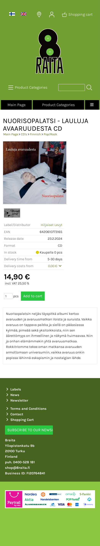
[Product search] (71, 87)
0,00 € (55, 266)
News (12, 395)
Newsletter (16, 400)
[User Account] (52, 15)
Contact (14, 414)
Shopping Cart (19, 420)
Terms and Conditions (26, 409)
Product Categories (58, 105)
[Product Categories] (28, 87)
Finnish (35, 134)
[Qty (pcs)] (8, 296)
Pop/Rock (50, 134)
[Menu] (92, 105)
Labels (13, 389)
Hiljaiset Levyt (51, 225)
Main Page (16, 105)
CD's (24, 134)
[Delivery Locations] (39, 15)
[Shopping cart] (77, 14)
